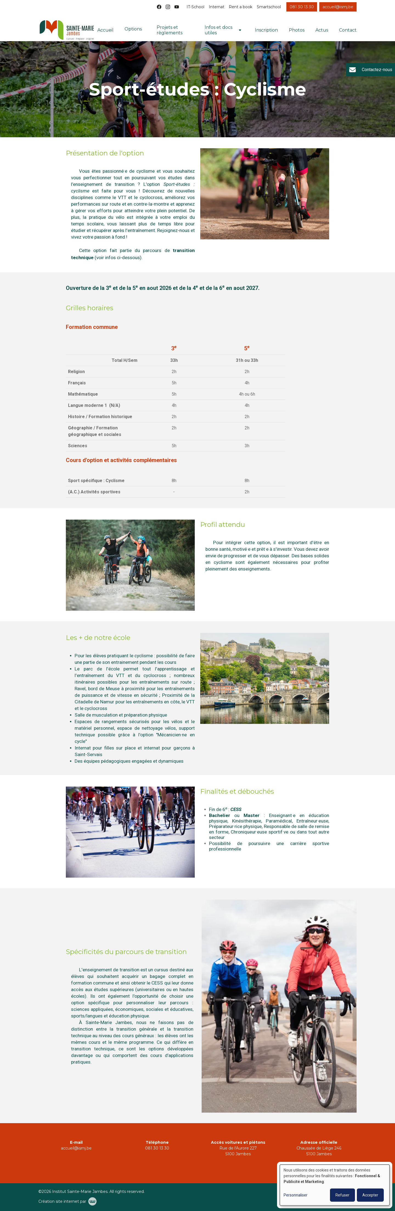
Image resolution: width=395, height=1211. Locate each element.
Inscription (266, 30)
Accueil (105, 30)
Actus (321, 30)
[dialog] (335, 1185)
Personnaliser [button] (295, 1195)
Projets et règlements (169, 30)
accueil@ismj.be (76, 1148)
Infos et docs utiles (218, 30)
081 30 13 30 (157, 1148)
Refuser (342, 1195)
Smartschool (269, 6)
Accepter (370, 1195)
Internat (216, 6)
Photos (296, 30)
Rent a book (240, 6)
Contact (348, 30)
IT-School (195, 6)
